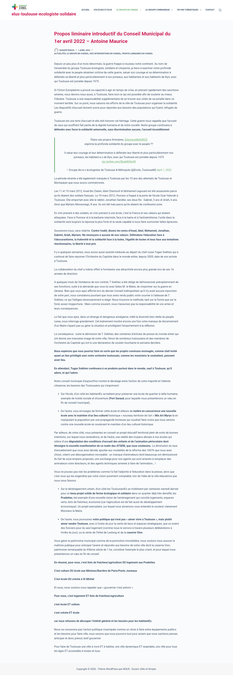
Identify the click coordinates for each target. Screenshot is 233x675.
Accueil (85, 10)
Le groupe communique (159, 10)
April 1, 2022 (164, 170)
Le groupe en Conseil (78, 53)
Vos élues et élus (103, 10)
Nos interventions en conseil (105, 53)
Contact (212, 10)
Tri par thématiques (190, 10)
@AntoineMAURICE (136, 139)
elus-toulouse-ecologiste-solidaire (44, 14)
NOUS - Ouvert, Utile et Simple (139, 669)
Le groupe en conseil (129, 10)
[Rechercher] (220, 10)
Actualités (60, 53)
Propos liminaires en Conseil (137, 53)
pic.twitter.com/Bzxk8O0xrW (119, 161)
